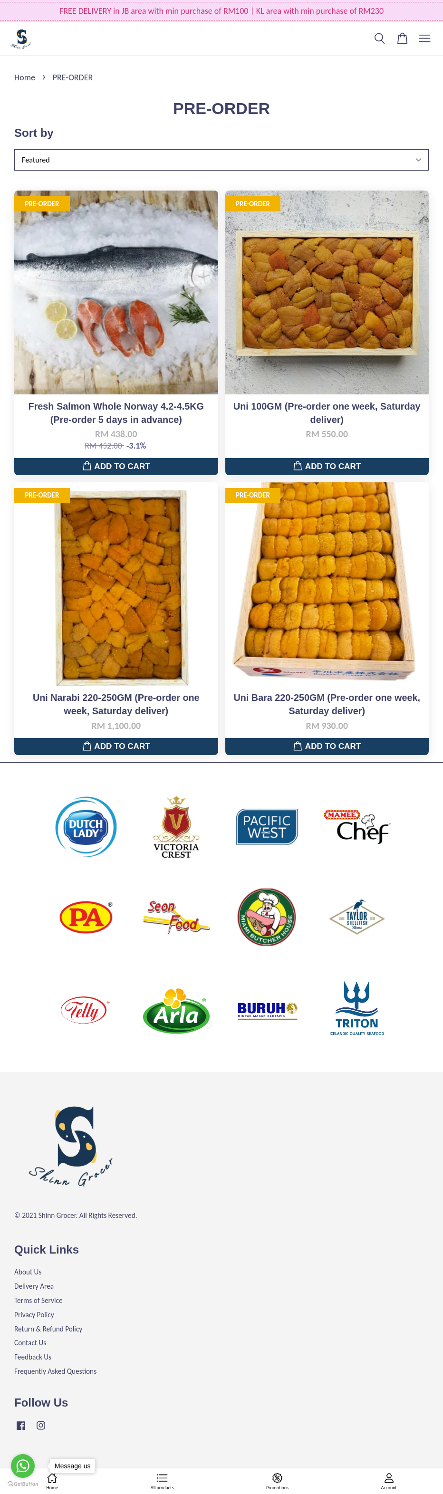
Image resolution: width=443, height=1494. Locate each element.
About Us (27, 1271)
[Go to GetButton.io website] (23, 1484)
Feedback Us (32, 1356)
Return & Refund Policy (48, 1328)
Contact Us (30, 1342)
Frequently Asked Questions (55, 1371)
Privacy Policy (34, 1314)
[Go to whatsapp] (23, 1466)
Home (24, 77)
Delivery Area (34, 1286)
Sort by (34, 132)
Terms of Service (38, 1300)
